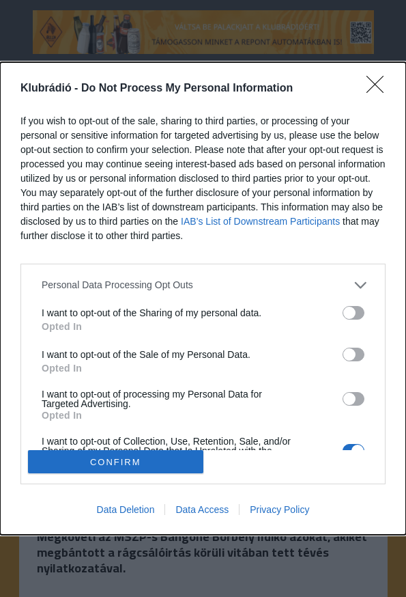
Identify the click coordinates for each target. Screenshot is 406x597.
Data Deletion (126, 509)
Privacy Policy (279, 509)
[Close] (379, 89)
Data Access (202, 509)
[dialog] (203, 298)
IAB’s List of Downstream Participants (260, 221)
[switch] (353, 313)
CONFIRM (115, 462)
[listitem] (203, 285)
